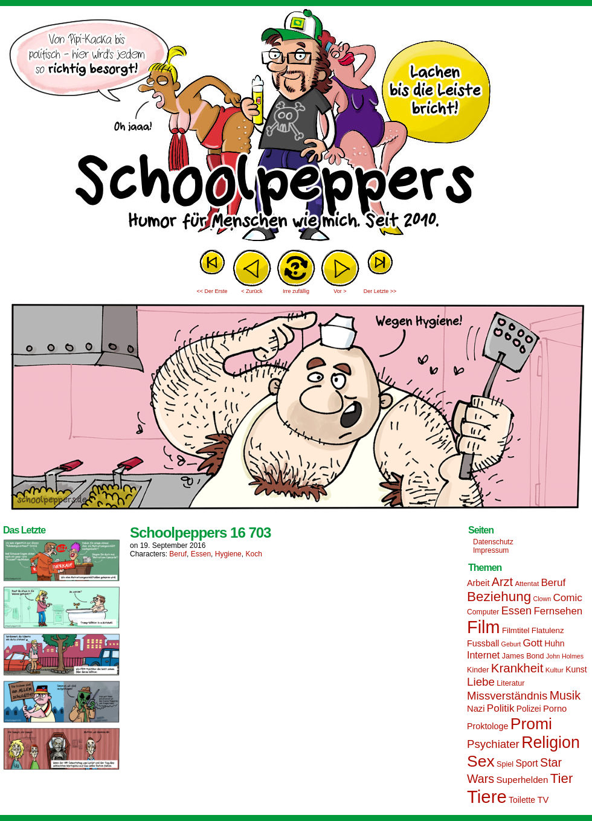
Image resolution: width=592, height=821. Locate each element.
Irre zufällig (296, 291)
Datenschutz (493, 542)
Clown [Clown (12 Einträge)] (542, 598)
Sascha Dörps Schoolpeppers (296, 127)
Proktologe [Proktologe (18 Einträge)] (487, 726)
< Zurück (251, 291)
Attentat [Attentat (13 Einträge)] (527, 583)
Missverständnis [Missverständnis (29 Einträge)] (507, 695)
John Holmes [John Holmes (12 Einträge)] (565, 656)
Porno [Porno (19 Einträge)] (555, 708)
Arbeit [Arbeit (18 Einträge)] (478, 583)
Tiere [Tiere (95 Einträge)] (487, 797)
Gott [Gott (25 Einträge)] (532, 643)
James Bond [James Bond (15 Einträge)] (523, 656)
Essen (201, 554)
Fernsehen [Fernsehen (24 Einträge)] (558, 611)
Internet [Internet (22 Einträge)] (483, 654)
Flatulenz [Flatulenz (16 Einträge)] (548, 630)
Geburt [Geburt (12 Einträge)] (511, 644)
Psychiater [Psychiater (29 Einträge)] (493, 744)
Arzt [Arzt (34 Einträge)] (502, 581)
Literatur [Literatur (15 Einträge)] (510, 683)
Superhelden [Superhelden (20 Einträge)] (522, 779)
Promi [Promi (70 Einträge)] (531, 724)
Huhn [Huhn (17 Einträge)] (554, 643)
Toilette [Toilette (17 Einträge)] (522, 800)
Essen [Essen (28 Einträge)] (516, 611)
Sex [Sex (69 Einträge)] (481, 761)
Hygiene (228, 554)
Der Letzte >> (380, 291)
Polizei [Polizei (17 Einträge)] (528, 708)
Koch (253, 554)
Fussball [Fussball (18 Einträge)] (483, 643)
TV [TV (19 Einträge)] (543, 800)
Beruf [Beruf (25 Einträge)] (553, 582)
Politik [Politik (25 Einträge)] (501, 708)
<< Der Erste (211, 291)
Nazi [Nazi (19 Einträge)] (475, 708)
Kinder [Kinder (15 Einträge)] (478, 670)
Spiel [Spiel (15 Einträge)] (505, 764)
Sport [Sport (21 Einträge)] (526, 763)
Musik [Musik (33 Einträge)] (565, 695)
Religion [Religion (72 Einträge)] (550, 742)
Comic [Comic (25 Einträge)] (567, 598)
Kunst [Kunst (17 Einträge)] (576, 669)
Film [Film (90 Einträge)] (483, 627)
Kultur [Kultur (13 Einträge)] (554, 670)
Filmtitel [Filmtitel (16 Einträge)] (516, 630)
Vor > (339, 291)
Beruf (178, 554)
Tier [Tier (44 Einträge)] (561, 778)
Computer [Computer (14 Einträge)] (483, 612)
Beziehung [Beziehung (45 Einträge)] (499, 596)
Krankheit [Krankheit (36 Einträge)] (517, 668)
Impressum (491, 550)
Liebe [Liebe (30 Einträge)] (481, 681)
